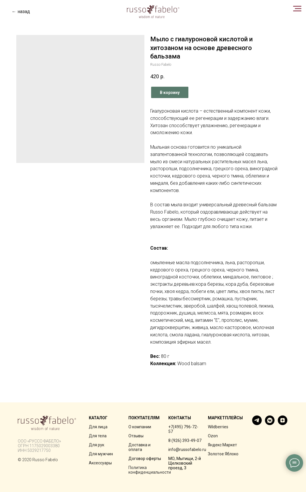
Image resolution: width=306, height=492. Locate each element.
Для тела (98, 436)
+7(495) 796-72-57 (183, 429)
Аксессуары (100, 463)
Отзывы (136, 436)
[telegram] (257, 423)
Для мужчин (101, 454)
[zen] (282, 423)
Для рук (96, 445)
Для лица (98, 426)
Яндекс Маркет (222, 445)
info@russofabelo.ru (187, 449)
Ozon (213, 436)
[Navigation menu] (297, 9)
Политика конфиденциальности (149, 470)
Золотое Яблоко (223, 454)
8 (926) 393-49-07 (184, 440)
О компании (139, 426)
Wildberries (218, 426)
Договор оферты (144, 458)
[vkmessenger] (270, 423)
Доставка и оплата (139, 447)
